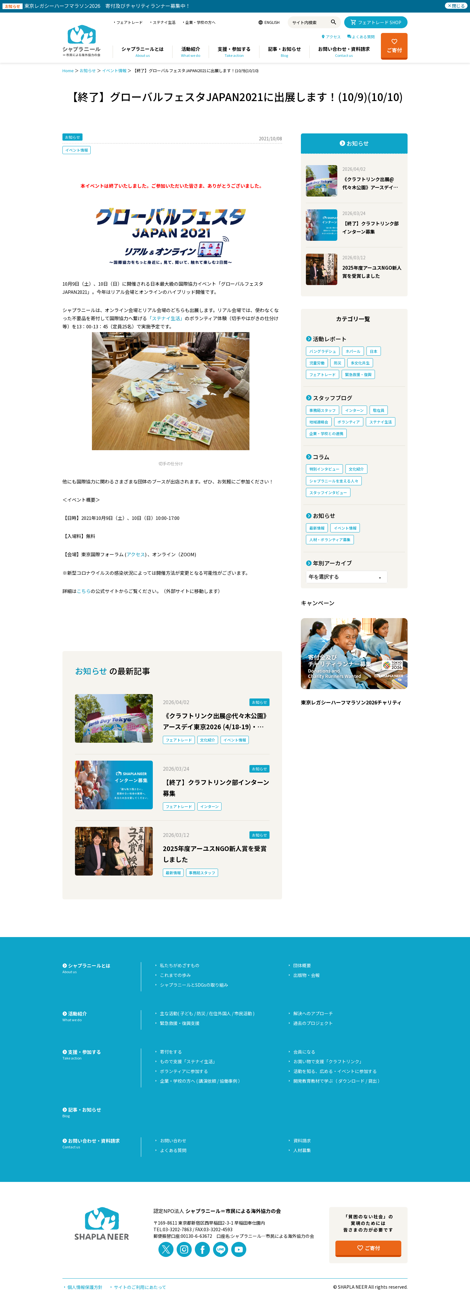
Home (68, 70)
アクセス (135, 554)
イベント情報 (114, 70)
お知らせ (88, 70)
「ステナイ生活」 (166, 318)
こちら (84, 591)
